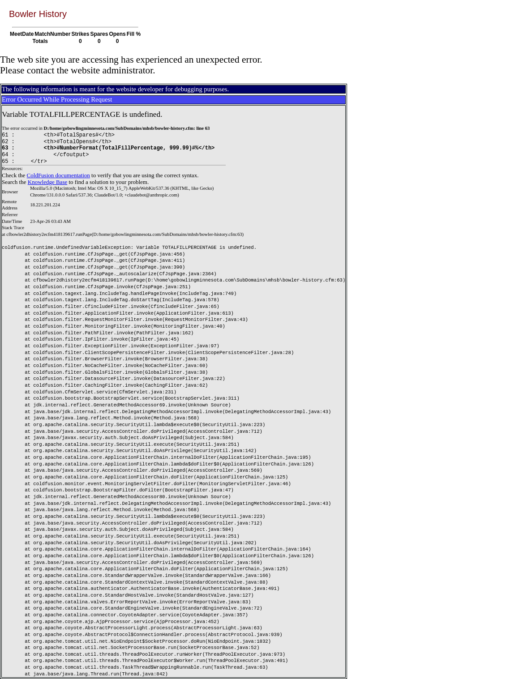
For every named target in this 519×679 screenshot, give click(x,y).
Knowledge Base (47, 182)
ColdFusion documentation (58, 175)
